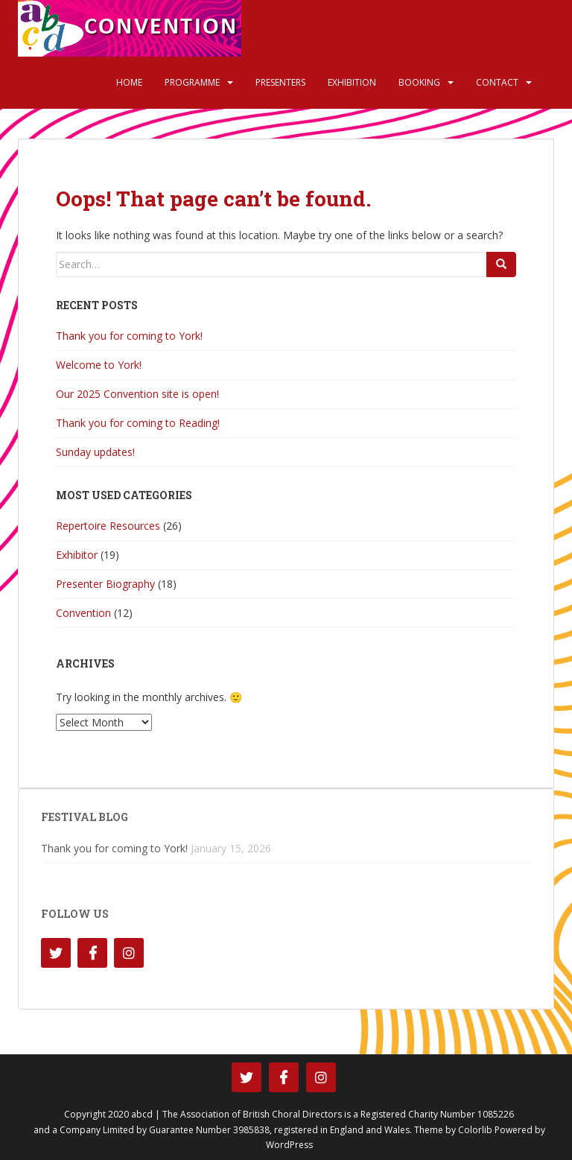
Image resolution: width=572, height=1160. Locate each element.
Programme (192, 82)
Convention (83, 613)
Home (129, 82)
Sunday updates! (95, 452)
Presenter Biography (105, 584)
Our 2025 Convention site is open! (137, 394)
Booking (419, 82)
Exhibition (352, 82)
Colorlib (475, 1129)
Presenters (280, 82)
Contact (497, 82)
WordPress (289, 1144)
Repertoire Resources (108, 526)
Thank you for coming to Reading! (138, 423)
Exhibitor (77, 555)
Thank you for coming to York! (129, 336)
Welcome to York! (99, 365)
